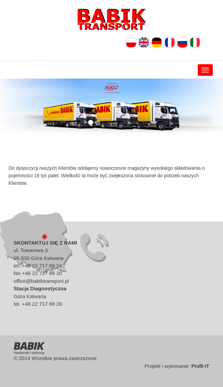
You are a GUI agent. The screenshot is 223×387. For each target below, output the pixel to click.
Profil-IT (201, 366)
